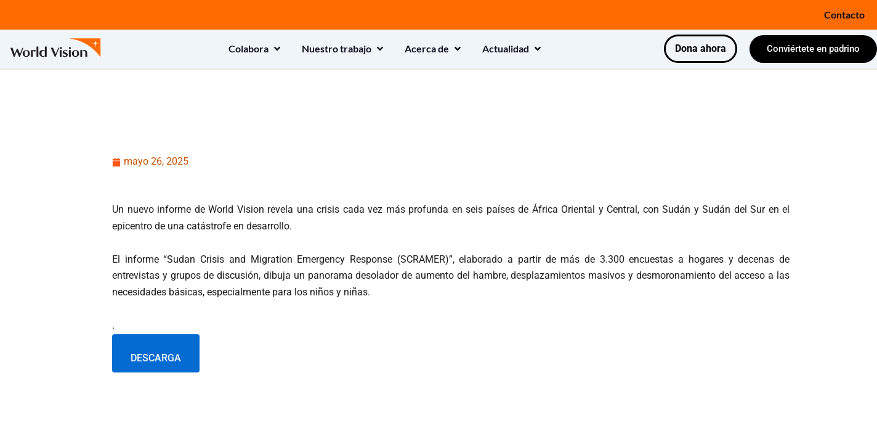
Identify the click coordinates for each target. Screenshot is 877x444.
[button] (255, 49)
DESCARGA (156, 358)
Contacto (844, 14)
